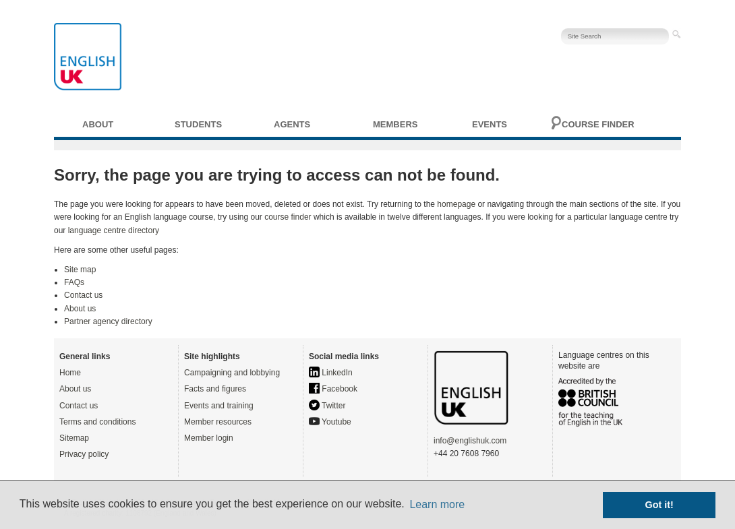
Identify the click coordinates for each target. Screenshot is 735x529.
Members (395, 124)
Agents (292, 124)
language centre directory (113, 230)
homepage (456, 204)
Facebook (333, 389)
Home (70, 372)
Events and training (219, 405)
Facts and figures (215, 389)
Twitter (327, 405)
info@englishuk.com (470, 440)
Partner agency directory (108, 321)
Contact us (83, 295)
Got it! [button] (659, 504)
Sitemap (74, 438)
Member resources (218, 422)
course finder (287, 217)
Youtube (330, 422)
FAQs (74, 282)
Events (489, 124)
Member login (208, 438)
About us (80, 308)
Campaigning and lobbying (232, 372)
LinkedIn (331, 372)
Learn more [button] (437, 504)
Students (198, 124)
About (97, 124)
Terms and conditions (97, 422)
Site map (80, 269)
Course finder (598, 124)
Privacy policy (84, 454)
